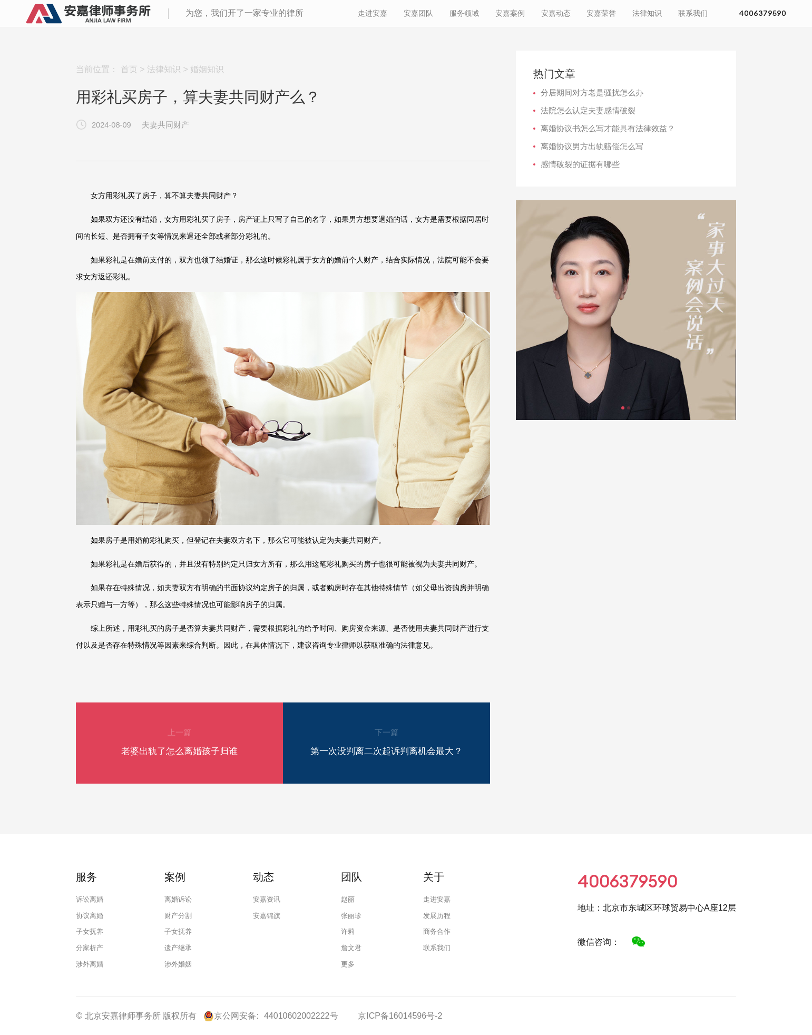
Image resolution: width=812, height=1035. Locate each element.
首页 (129, 69)
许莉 (348, 931)
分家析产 (89, 948)
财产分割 (178, 916)
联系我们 (668, 19)
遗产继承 (178, 948)
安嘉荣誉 (577, 19)
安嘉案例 (486, 19)
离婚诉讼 (178, 899)
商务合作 (437, 931)
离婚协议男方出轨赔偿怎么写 (592, 146)
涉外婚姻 (178, 964)
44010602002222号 (301, 1015)
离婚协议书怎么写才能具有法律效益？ (608, 128)
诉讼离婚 (89, 899)
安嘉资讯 (266, 899)
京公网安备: (230, 1016)
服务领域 (440, 19)
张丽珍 (351, 916)
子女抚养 (89, 931)
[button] (622, 407)
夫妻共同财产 (165, 125)
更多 (348, 964)
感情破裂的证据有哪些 (580, 164)
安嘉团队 (394, 19)
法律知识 (623, 19)
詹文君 (351, 948)
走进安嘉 (349, 19)
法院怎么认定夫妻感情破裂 (588, 110)
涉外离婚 (89, 964)
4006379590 (372, 28)
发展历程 (437, 916)
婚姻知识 (207, 69)
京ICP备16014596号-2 (400, 1015)
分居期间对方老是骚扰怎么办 (592, 93)
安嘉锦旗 (266, 916)
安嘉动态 (531, 19)
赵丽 (348, 899)
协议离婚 (89, 916)
